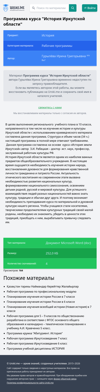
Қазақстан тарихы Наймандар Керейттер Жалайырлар (43, 286)
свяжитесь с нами (50, 107)
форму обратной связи (65, 378)
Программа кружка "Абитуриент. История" (35, 333)
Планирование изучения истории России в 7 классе (41, 296)
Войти (90, 8)
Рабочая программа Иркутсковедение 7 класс (37, 338)
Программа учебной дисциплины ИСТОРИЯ (36, 348)
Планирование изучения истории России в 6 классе (41, 302)
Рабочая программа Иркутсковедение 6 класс (37, 343)
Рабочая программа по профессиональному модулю (41, 291)
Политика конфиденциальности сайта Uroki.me (30, 382)
